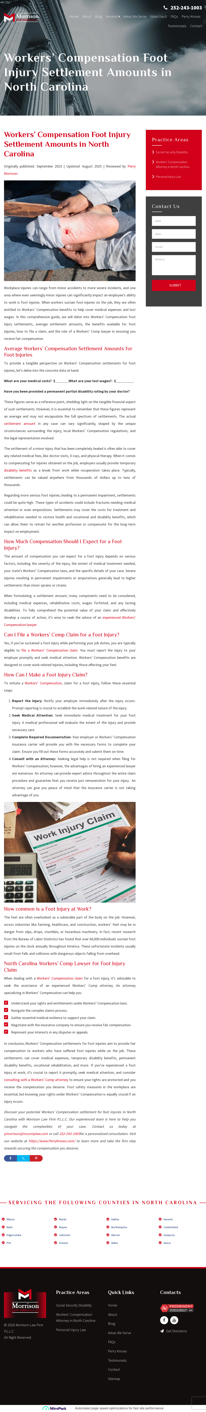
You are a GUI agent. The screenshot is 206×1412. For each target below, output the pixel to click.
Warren (113, 1235)
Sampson (167, 1235)
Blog (98, 16)
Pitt (6, 1243)
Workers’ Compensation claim (60, 978)
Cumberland (168, 1227)
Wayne (60, 1227)
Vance (165, 1243)
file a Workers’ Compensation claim (49, 650)
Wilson (8, 1219)
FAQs (174, 16)
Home (74, 16)
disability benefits (18, 470)
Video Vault (158, 16)
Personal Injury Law (168, 177)
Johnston (62, 1235)
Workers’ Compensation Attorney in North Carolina (75, 1317)
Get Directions (176, 1331)
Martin (60, 1219)
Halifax (112, 1219)
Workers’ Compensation (43, 683)
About (86, 16)
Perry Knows (191, 16)
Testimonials (177, 26)
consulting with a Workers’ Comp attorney (36, 1079)
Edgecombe (11, 1235)
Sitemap (114, 1378)
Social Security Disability (172, 152)
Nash (7, 1227)
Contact (196, 26)
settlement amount (19, 423)
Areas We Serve (135, 16)
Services (113, 16)
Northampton (116, 1227)
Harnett (166, 1219)
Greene (61, 1243)
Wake (112, 1243)
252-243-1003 (186, 7)
